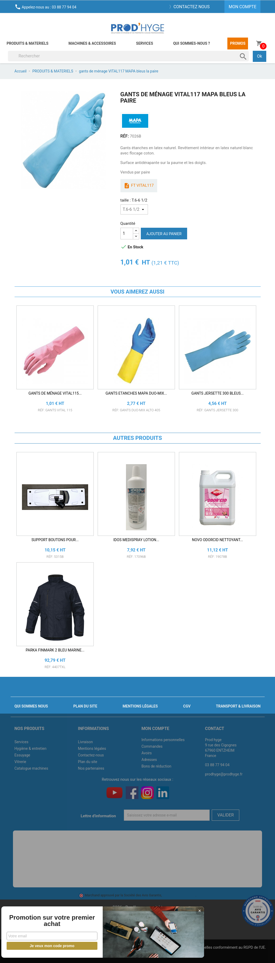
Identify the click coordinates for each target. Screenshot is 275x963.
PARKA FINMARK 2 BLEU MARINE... (55, 650)
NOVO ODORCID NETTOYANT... (217, 540)
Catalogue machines (31, 768)
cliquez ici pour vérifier (179, 895)
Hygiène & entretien (31, 748)
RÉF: (124, 136)
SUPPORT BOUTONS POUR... (55, 540)
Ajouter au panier (164, 234)
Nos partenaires (91, 768)
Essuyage (22, 755)
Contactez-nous (91, 755)
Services (144, 43)
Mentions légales (140, 706)
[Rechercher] (128, 56)
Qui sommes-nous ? (191, 43)
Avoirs (147, 753)
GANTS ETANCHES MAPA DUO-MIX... (136, 393)
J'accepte (150, 954)
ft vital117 (139, 185)
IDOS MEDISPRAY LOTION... (136, 540)
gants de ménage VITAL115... (55, 393)
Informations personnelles (163, 740)
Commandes (152, 746)
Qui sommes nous (31, 706)
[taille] (134, 209)
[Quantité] (126, 233)
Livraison (85, 742)
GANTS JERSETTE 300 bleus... (217, 393)
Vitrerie (20, 762)
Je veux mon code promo (39, 946)
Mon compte (155, 728)
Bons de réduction (157, 766)
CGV (187, 706)
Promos (237, 43)
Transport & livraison (238, 706)
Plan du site (85, 706)
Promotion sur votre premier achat (39, 917)
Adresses (149, 759)
